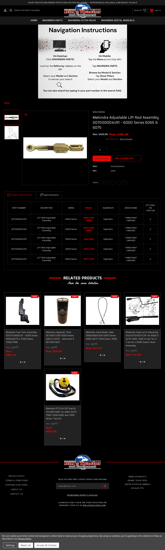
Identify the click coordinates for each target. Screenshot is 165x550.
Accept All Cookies (47, 545)
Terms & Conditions (16, 480)
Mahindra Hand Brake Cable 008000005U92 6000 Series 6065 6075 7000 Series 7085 (101, 336)
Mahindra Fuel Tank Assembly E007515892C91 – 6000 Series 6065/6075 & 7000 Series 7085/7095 (22, 337)
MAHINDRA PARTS (53, 20)
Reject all (26, 545)
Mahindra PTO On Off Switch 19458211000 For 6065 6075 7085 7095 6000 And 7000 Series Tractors (61, 413)
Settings (10, 545)
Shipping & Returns (16, 484)
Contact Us (16, 493)
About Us (16, 489)
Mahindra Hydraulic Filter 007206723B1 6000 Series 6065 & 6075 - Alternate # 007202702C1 (60, 337)
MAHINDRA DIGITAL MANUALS (117, 20)
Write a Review (126, 139)
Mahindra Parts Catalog (82, 495)
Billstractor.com (94, 505)
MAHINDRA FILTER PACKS (82, 20)
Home (34, 20)
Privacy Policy (17, 476)
